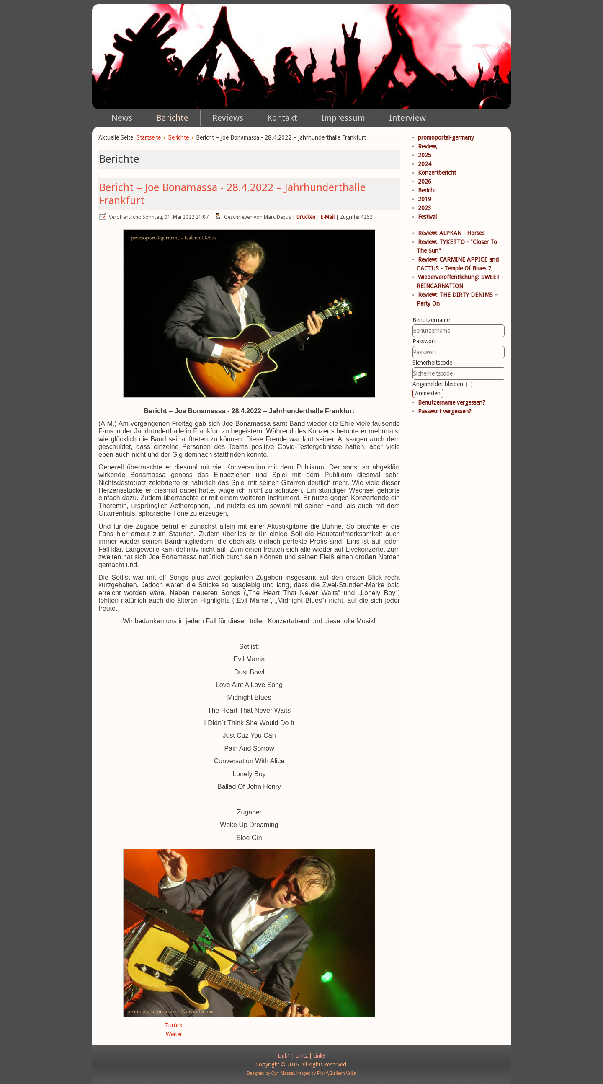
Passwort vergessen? (445, 411)
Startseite (149, 137)
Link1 (284, 1056)
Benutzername (431, 319)
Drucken (305, 217)
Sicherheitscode (432, 362)
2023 (424, 208)
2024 (424, 164)
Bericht (427, 190)
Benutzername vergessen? (451, 402)
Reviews (227, 118)
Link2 (302, 1056)
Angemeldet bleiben (437, 384)
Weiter (174, 1034)
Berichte (172, 118)
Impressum (343, 118)
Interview (407, 118)
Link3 (319, 1056)
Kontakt (282, 118)
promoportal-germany (446, 137)
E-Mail (328, 217)
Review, (428, 146)
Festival (427, 216)
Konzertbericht (437, 172)
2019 (424, 199)
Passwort (424, 341)
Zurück (174, 1025)
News (121, 118)
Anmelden (428, 393)
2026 (424, 181)
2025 (424, 155)
